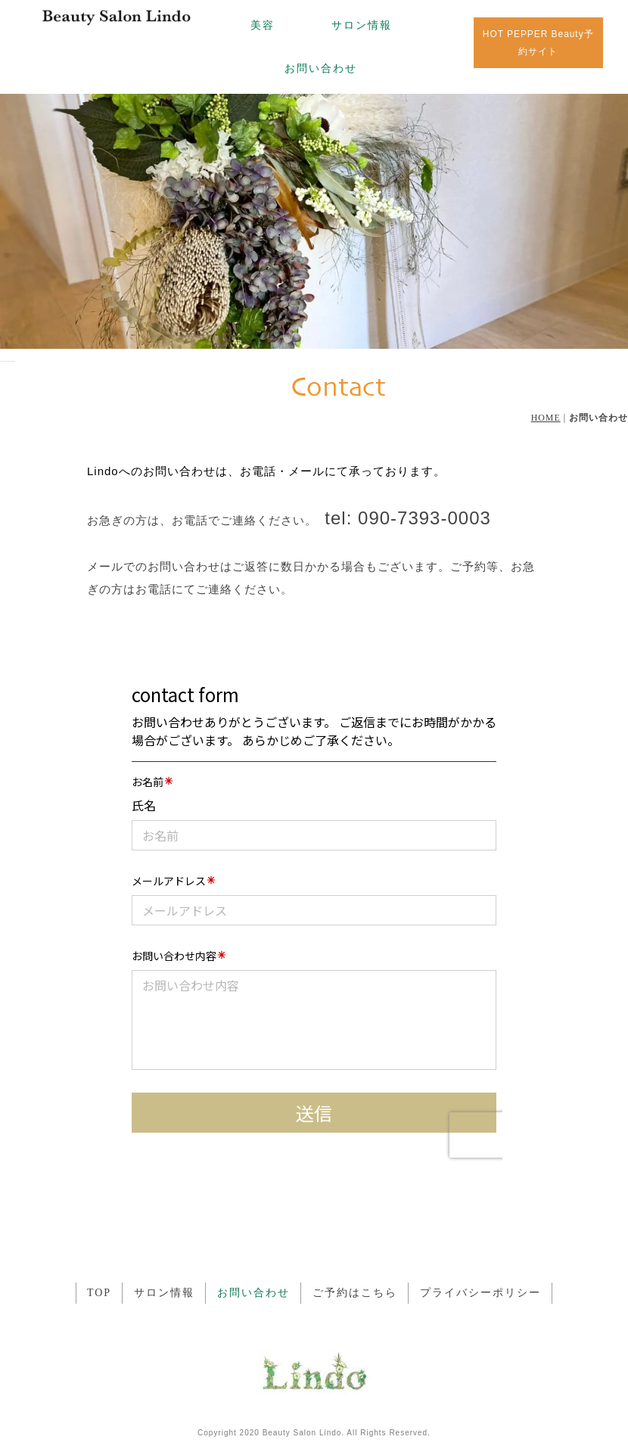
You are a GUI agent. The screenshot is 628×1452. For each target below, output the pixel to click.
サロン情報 (361, 25)
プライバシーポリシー (480, 1292)
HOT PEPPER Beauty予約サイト (538, 43)
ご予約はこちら (354, 1292)
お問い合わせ (320, 68)
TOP (99, 1292)
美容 (262, 25)
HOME (546, 417)
